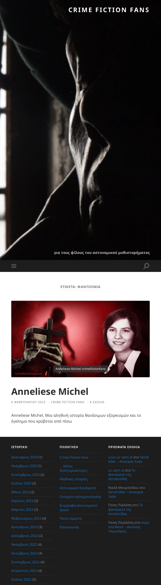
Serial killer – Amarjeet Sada (128, 459)
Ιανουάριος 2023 (24, 527)
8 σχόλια (97, 402)
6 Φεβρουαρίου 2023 (28, 402)
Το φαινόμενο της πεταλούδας (121, 474)
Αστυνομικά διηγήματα (78, 488)
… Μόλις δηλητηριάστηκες (73, 468)
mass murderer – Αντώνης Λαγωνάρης (129, 526)
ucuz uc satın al (120, 457)
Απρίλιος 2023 (22, 500)
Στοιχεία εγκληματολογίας (80, 496)
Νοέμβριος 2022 (24, 544)
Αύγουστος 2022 (24, 570)
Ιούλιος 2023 (21, 483)
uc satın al (116, 470)
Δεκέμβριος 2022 (24, 535)
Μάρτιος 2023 (22, 509)
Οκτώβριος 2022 (24, 553)
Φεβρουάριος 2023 (26, 518)
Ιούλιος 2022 (21, 579)
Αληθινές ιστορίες (74, 479)
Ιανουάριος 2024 (24, 457)
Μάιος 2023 (20, 492)
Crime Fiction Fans (109, 9)
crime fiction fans (67, 402)
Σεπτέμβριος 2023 (25, 474)
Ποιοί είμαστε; (71, 518)
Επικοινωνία (69, 527)
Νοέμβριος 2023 (24, 465)
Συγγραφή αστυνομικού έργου (78, 507)
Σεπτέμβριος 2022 (25, 562)
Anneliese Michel (50, 391)
